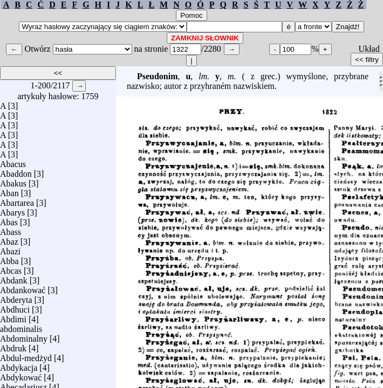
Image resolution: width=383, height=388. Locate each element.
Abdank (14, 277)
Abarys (12, 209)
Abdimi (13, 316)
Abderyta (16, 297)
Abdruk (13, 345)
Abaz (9, 239)
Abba (9, 258)
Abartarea (17, 200)
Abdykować (21, 374)
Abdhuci (15, 306)
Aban (9, 190)
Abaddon (16, 171)
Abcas (11, 268)
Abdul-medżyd (26, 355)
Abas (9, 219)
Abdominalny (23, 336)
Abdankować (22, 287)
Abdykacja (18, 365)
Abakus (13, 180)
